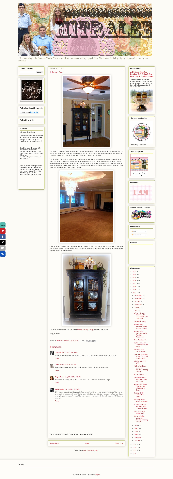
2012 (135, 447)
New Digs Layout (140, 340)
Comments (136, 235)
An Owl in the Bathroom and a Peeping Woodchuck (140, 334)
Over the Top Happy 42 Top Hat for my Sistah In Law (141, 356)
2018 (135, 281)
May (136, 428)
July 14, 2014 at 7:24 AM (68, 364)
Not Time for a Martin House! (139, 350)
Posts (134, 231)
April (136, 431)
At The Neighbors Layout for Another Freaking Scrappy (141, 368)
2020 (135, 275)
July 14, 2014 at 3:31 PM (73, 377)
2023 (135, 271)
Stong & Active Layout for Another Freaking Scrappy (141, 419)
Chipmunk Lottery (140, 321)
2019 (135, 278)
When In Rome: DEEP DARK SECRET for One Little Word (141, 315)
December (138, 295)
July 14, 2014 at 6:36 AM (69, 352)
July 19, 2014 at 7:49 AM (72, 389)
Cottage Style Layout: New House (139, 395)
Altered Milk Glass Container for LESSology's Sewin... (140, 387)
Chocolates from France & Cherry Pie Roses (140, 379)
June (136, 425)
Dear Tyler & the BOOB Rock (139, 412)
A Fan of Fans (139, 375)
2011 (135, 450)
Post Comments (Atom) (90, 450)
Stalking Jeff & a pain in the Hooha (141, 400)
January (137, 440)
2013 (135, 444)
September (138, 304)
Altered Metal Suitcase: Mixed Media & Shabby (140, 326)
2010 (135, 453)
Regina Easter (60, 377)
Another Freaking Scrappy (85, 330)
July (136, 310)
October (137, 301)
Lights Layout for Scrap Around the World (141, 345)
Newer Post (54, 443)
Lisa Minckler (59, 389)
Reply (57, 358)
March (136, 434)
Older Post (119, 443)
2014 (135, 293)
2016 (135, 287)
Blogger (97, 474)
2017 (135, 284)
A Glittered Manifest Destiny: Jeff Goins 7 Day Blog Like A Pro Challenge (141, 74)
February (137, 437)
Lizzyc (57, 364)
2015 (135, 290)
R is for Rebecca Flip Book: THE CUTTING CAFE (140, 406)
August (137, 307)
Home (87, 443)
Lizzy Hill (58, 352)
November (138, 298)
